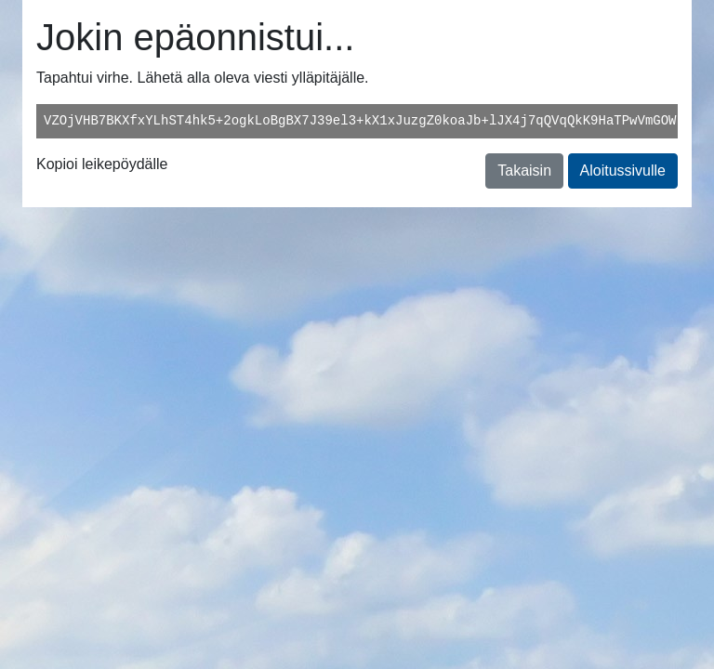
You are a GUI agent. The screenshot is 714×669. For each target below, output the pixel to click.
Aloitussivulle (623, 170)
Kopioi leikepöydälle (101, 164)
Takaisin (524, 170)
